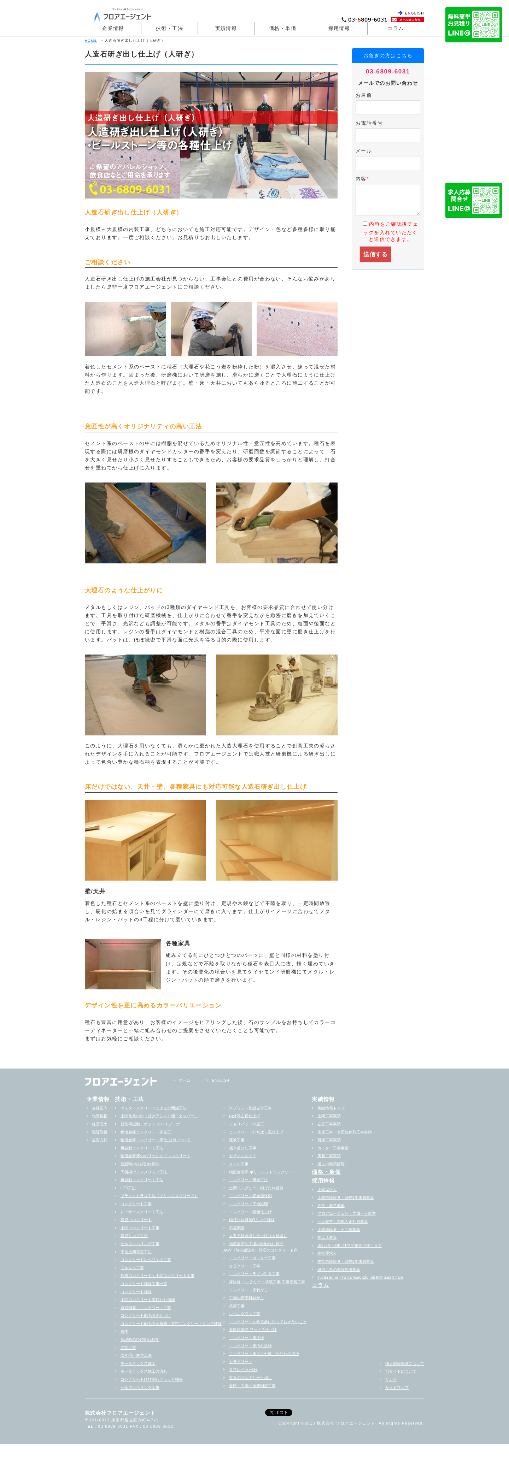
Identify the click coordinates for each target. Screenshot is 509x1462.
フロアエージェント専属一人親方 (346, 1213)
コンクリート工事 (136, 1204)
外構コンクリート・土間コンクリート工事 (157, 1275)
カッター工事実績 (333, 1148)
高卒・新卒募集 (331, 1205)
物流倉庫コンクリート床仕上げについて (156, 1140)
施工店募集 (327, 1237)
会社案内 (99, 1108)
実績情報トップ (331, 1108)
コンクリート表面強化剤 (250, 1196)
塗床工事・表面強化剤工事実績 (344, 1132)
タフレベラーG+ (243, 1369)
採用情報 (339, 28)
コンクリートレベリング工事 (146, 1259)
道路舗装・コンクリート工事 (146, 1308)
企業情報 (113, 28)
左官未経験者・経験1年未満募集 (345, 1261)
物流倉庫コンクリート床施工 (146, 1132)
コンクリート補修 (136, 1292)
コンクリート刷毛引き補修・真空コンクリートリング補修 (171, 1323)
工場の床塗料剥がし (246, 1298)
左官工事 (128, 1347)
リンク (391, 1379)
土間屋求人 (327, 1190)
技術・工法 (169, 28)
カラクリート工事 (244, 1266)
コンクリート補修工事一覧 (144, 1284)
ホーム (185, 1080)
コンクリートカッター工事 (252, 1258)
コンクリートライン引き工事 (254, 1274)
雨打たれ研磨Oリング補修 (252, 1220)
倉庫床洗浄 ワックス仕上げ (253, 1329)
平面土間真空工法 (136, 1252)
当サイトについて (400, 1371)
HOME (91, 40)
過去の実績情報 (331, 1164)
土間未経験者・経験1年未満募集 (345, 1197)
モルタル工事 (132, 1268)
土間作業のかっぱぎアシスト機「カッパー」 (159, 1116)
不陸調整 (237, 1228)
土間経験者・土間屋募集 (338, 1229)
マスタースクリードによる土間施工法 (154, 1108)
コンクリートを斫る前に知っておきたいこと (268, 1322)
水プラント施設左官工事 (250, 1108)
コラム (395, 28)
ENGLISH (414, 13)
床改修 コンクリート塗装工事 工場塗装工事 (267, 1282)
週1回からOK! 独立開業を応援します (349, 1245)
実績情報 (226, 28)
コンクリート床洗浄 (246, 1338)
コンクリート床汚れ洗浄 (250, 1346)
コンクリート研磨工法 (248, 1180)
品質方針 (99, 1140)
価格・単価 (282, 28)
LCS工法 (128, 1188)
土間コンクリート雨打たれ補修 (148, 1299)
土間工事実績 (329, 1116)
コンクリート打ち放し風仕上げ (256, 1132)
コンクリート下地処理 (248, 1204)
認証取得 (99, 1132)
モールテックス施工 (138, 1363)
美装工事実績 (329, 1156)
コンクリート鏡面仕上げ (250, 1212)
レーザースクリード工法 (142, 1212)
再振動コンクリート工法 (142, 1148)
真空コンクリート (136, 1220)
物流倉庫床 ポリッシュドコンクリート (262, 1172)
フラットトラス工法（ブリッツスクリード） (159, 1196)
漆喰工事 (237, 1140)
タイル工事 (238, 1164)
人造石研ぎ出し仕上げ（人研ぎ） (258, 1235)
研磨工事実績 (329, 1140)
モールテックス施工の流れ (144, 1371)
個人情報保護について (404, 1363)
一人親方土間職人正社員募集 (342, 1221)
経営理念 (99, 1124)
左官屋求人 (327, 1253)
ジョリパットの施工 (246, 1124)
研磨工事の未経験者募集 (338, 1269)
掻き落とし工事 (242, 1148)
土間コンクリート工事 (140, 1228)
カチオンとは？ (242, 1156)
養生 (124, 1331)
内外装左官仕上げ (244, 1116)
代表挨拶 (99, 1116)
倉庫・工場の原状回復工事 (252, 1386)
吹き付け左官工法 (136, 1355)
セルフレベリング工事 (140, 1244)
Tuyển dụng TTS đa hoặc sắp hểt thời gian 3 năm (360, 1277)
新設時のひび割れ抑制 (140, 1164)
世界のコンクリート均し (250, 1377)
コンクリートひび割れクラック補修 (152, 1379)
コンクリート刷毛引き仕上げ (146, 1315)
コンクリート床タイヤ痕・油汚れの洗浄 (264, 1353)
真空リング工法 (134, 1235)
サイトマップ (397, 1387)
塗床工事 (237, 1306)
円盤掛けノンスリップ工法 (144, 1172)
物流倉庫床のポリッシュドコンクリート (156, 1156)
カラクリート (240, 1362)
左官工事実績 (329, 1124)
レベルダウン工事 (244, 1314)
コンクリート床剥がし (248, 1290)
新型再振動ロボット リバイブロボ (150, 1124)
